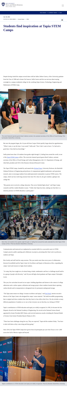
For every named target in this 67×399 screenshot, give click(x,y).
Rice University (10, 3)
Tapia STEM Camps (12, 157)
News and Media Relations (14, 5)
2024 (60, 12)
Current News (52, 12)
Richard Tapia (38, 168)
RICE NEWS (43, 12)
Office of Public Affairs (11, 6)
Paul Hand (48, 293)
